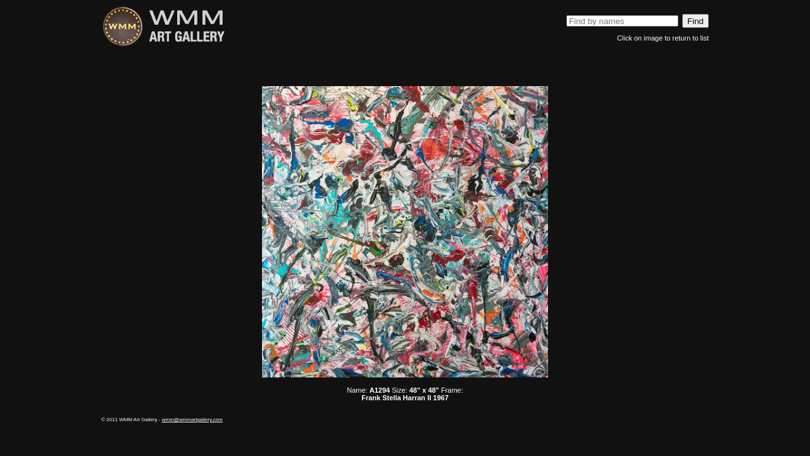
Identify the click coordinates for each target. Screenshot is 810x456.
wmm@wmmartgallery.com (192, 419)
